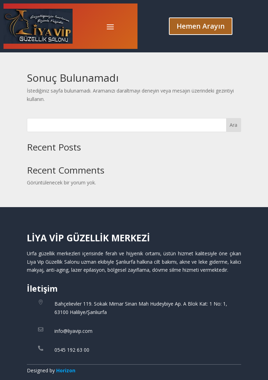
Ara (233, 125)
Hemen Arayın (201, 26)
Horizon (65, 370)
